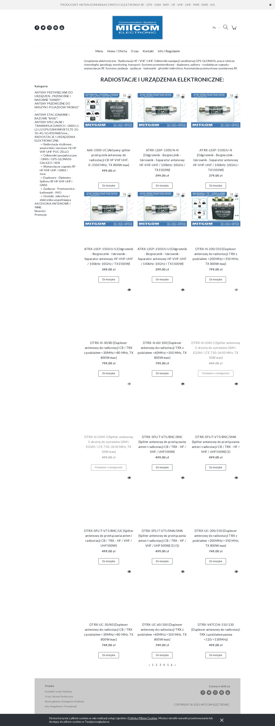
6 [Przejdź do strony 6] (171, 665)
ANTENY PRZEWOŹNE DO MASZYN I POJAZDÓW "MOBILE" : (57, 107)
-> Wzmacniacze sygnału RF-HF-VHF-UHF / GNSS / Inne (58, 170)
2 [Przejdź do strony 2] (156, 665)
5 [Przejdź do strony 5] (168, 665)
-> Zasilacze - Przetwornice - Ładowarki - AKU (58, 190)
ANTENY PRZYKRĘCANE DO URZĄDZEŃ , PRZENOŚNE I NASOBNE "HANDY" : (54, 96)
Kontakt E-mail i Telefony (58, 691)
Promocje (41, 214)
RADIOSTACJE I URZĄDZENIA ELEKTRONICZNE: (55, 138)
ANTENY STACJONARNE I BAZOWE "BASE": (52, 116)
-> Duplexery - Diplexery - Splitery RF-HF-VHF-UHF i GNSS (56, 181)
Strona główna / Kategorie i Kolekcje (64, 701)
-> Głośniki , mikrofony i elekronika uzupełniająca (55, 198)
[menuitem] (99, 51)
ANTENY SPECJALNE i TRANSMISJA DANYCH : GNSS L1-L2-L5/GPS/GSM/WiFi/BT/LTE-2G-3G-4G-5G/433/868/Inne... (57, 127)
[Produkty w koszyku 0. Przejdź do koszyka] (234, 29)
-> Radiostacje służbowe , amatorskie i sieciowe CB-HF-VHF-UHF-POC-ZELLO (58, 147)
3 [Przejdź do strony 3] (160, 665)
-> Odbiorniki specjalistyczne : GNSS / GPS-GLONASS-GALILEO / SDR (58, 159)
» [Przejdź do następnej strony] (175, 665)
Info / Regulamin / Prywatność (61, 706)
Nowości (40, 211)
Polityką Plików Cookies (142, 718)
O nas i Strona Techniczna (59, 696)
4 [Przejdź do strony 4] (164, 665)
